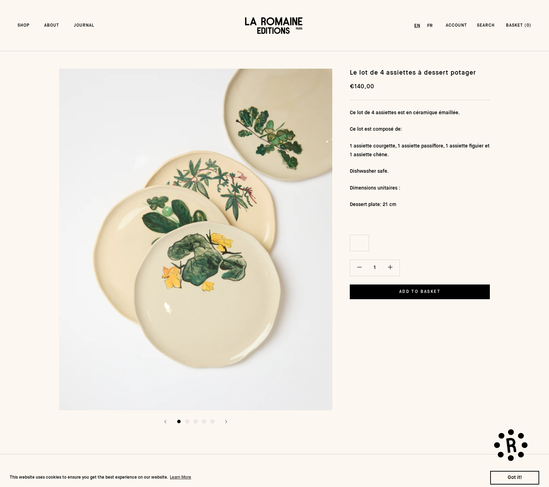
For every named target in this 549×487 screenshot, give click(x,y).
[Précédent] (165, 421)
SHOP (23, 25)
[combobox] (417, 26)
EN (417, 25)
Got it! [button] (515, 477)
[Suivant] (226, 421)
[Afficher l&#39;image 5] (212, 421)
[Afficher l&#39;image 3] (195, 421)
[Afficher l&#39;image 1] (179, 421)
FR (429, 25)
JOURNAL (84, 25)
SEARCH (486, 25)
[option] (430, 26)
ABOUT (51, 25)
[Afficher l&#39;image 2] (187, 421)
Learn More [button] (180, 477)
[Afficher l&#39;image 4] (204, 421)
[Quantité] (375, 267)
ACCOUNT (456, 25)
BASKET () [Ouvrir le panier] (518, 25)
